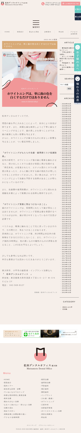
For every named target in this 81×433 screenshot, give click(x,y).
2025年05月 (66, 125)
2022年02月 (66, 194)
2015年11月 (66, 290)
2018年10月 (66, 249)
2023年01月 (66, 170)
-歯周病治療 (45, 382)
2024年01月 (66, 144)
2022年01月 (66, 196)
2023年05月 (66, 161)
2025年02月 (66, 131)
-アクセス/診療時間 (11, 417)
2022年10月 (66, 176)
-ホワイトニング (47, 401)
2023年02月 (66, 168)
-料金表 (43, 417)
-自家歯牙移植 (46, 408)
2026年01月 (66, 108)
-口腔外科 (44, 405)
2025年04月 (66, 127)
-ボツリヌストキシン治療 (51, 411)
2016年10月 (66, 266)
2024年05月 (66, 142)
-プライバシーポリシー (46, 425)
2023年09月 (66, 153)
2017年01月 (66, 260)
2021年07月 (66, 209)
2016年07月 (66, 273)
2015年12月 (66, 288)
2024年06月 (66, 140)
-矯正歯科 (44, 389)
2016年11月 (66, 264)
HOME (7, 32)
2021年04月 (66, 215)
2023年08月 (66, 155)
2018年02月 (66, 252)
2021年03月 (66, 217)
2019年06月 (66, 234)
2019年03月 (66, 239)
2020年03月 (66, 224)
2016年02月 (66, 284)
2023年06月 (66, 159)
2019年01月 (66, 243)
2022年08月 (66, 181)
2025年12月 (66, 110)
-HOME (6, 379)
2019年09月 (66, 232)
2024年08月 (66, 138)
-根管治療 (44, 379)
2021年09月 (66, 204)
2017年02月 (66, 258)
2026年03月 (66, 104)
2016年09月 (66, 269)
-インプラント (46, 395)
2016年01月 (66, 286)
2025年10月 (66, 114)
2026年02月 (66, 106)
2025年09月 (66, 116)
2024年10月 (66, 136)
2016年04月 (66, 279)
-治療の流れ (8, 408)
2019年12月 (66, 230)
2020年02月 (66, 226)
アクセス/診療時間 (74, 33)
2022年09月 (66, 179)
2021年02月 (66, 219)
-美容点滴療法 (46, 414)
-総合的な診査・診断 (12, 389)
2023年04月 (66, 164)
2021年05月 (66, 213)
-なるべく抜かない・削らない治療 (17, 405)
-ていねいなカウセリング (13, 392)
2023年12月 (66, 146)
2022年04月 (66, 189)
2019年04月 (66, 236)
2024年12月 (66, 134)
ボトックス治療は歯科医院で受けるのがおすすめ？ (69, 59)
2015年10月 (66, 292)
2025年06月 (66, 123)
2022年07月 (66, 183)
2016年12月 (66, 262)
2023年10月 (66, 151)
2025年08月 (66, 119)
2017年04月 (66, 254)
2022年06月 (66, 185)
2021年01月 (66, 221)
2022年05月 (66, 187)
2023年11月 (66, 149)
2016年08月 (66, 271)
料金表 (61, 32)
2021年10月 (66, 202)
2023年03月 (66, 166)
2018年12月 (66, 245)
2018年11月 (66, 247)
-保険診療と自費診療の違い (14, 414)
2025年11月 (66, 112)
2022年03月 (66, 191)
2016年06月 (66, 275)
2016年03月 (66, 281)
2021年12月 (66, 198)
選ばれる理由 (34, 32)
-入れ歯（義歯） (47, 398)
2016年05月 (66, 277)
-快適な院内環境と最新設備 (14, 395)
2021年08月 (66, 207)
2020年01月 (66, 228)
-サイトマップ (31, 425)
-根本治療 (7, 398)
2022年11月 (66, 174)
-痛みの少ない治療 (11, 401)
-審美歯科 (44, 392)
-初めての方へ (9, 411)
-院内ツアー (8, 386)
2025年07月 (66, 121)
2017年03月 (66, 256)
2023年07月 (66, 157)
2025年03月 (66, 129)
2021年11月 (66, 200)
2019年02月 (66, 241)
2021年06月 (66, 211)
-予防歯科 (44, 386)
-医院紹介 (7, 382)
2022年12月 (66, 172)
